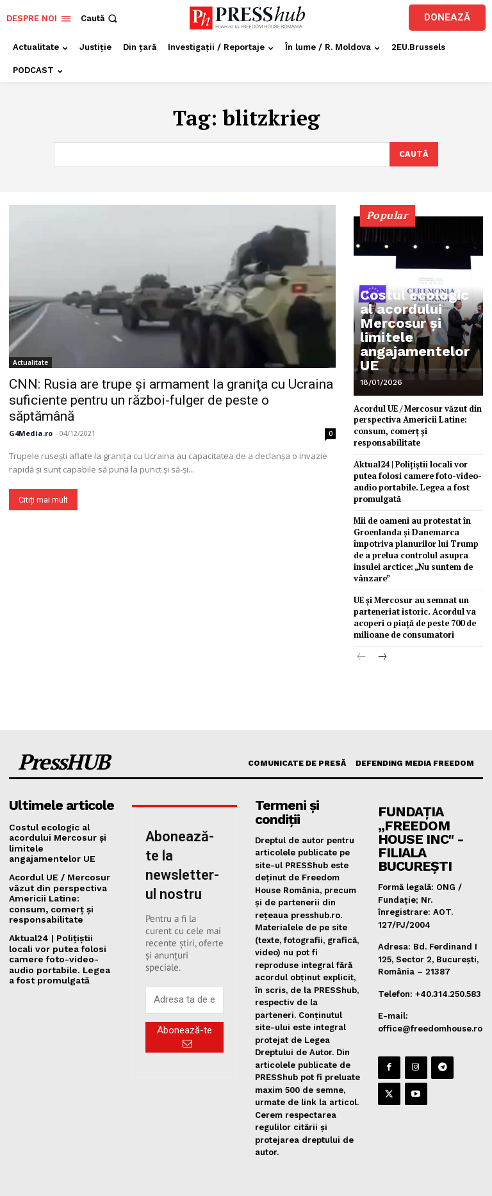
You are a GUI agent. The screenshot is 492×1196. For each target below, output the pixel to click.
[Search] (413, 153)
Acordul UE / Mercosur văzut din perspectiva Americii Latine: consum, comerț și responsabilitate (61, 871)
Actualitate (30, 361)
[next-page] (382, 635)
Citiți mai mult (43, 498)
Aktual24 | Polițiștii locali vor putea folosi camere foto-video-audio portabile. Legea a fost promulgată (60, 930)
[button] (100, 18)
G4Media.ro (31, 432)
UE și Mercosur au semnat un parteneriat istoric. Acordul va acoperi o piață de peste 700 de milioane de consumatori (412, 596)
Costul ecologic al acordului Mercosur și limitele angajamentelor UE (417, 351)
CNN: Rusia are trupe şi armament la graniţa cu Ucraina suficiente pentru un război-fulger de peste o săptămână (171, 399)
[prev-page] (362, 635)
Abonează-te (184, 1014)
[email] (184, 977)
